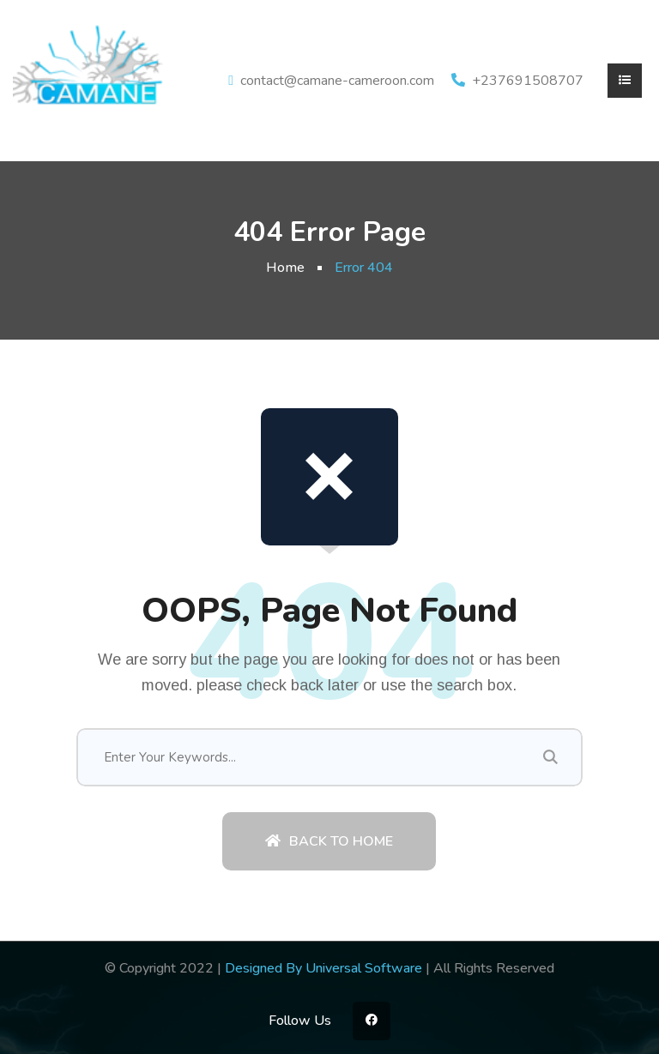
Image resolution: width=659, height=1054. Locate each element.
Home (285, 267)
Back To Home (329, 841)
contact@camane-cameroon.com (337, 80)
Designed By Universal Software (323, 968)
